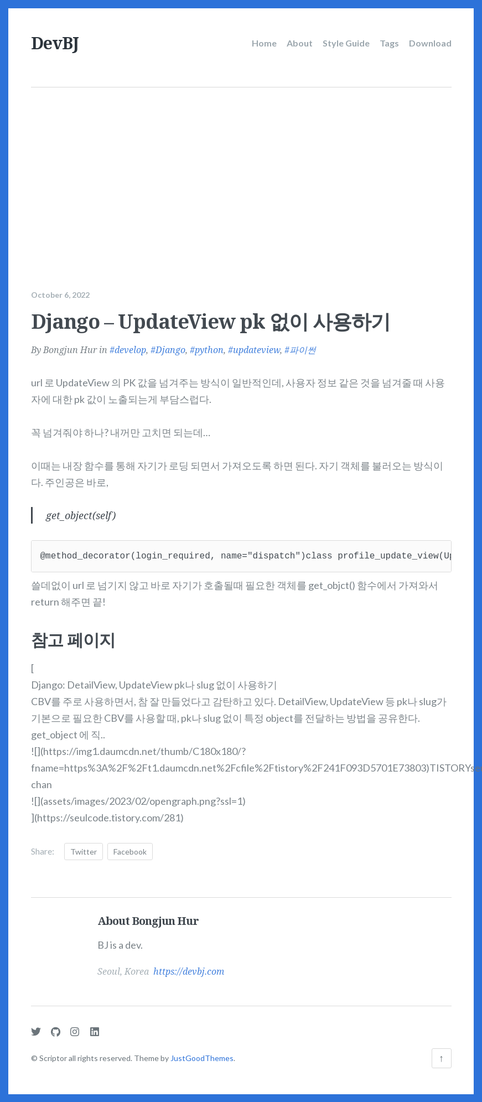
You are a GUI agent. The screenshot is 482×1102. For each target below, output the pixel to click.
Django (170, 347)
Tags (389, 43)
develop (130, 347)
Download (430, 43)
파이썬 (302, 347)
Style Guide (346, 43)
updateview (256, 347)
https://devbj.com (188, 969)
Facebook (130, 848)
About (300, 43)
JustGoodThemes (202, 1058)
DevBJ (55, 43)
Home (264, 43)
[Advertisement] (241, 170)
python (209, 347)
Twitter (83, 848)
